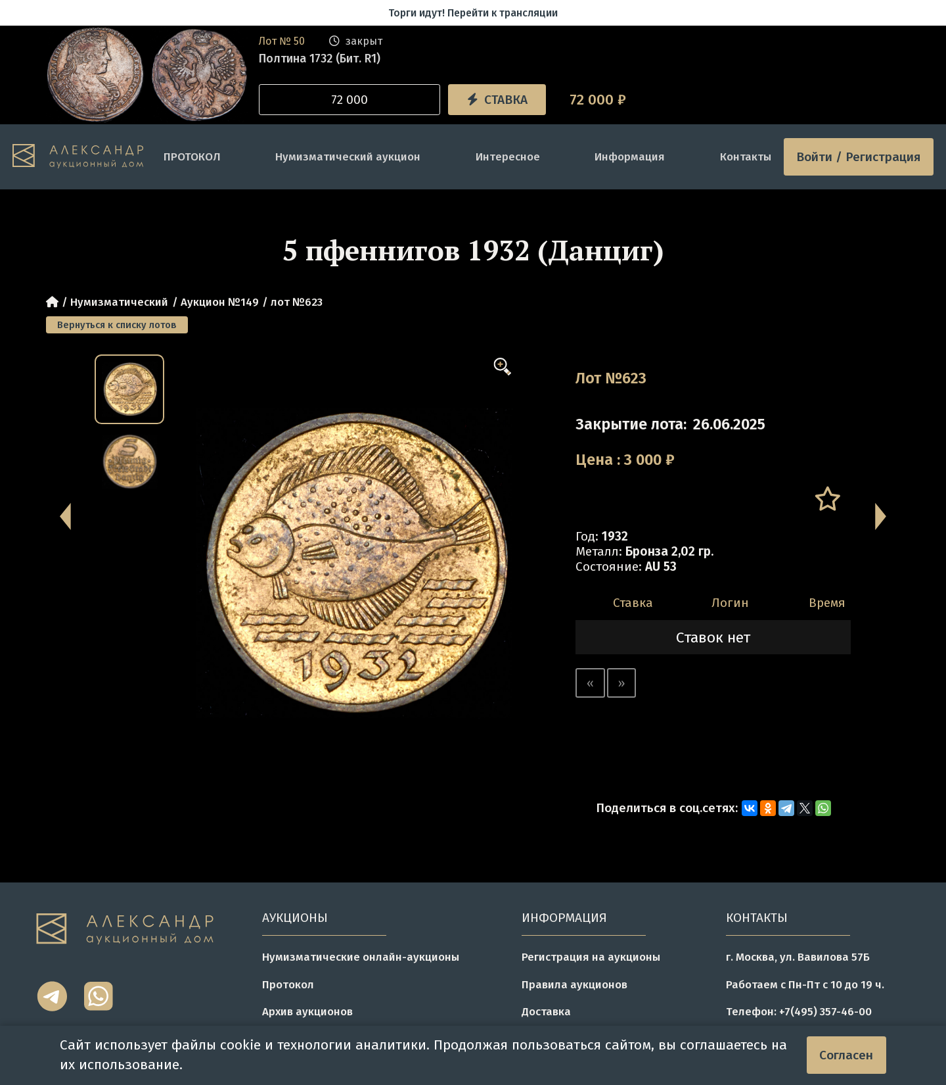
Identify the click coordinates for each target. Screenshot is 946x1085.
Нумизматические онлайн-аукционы (360, 956)
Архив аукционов (307, 1011)
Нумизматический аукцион (347, 156)
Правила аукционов (574, 984)
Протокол (288, 984)
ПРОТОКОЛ (192, 156)
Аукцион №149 (220, 301)
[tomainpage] (81, 157)
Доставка (546, 1011)
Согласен (846, 1055)
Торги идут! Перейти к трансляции (473, 13)
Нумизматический (119, 301)
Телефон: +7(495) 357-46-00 (799, 1011)
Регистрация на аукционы (591, 956)
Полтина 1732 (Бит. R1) (319, 58)
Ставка (497, 99)
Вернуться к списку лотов (117, 325)
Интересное (508, 156)
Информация (630, 156)
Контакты (745, 156)
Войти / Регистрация (858, 156)
